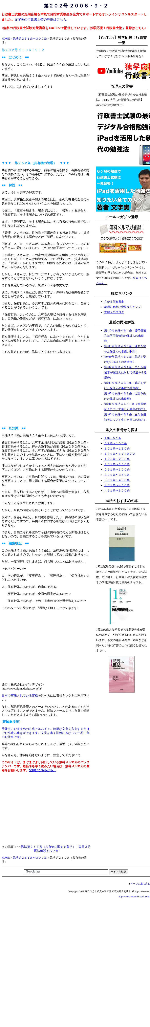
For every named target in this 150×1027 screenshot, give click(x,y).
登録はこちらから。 (42, 770)
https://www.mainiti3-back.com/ (134, 896)
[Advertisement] (46, 123)
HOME (6, 38)
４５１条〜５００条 (117, 490)
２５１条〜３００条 (117, 469)
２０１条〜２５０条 (117, 464)
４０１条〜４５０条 (117, 485)
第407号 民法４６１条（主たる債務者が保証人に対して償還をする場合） (125, 372)
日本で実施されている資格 (20, 695)
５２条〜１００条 (115, 443)
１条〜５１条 (112, 438)
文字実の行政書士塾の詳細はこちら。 (42, 19)
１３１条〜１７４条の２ (119, 453)
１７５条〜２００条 (117, 459)
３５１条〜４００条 (117, 480)
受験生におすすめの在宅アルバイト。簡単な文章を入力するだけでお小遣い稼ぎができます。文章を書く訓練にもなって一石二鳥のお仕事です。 (45, 733)
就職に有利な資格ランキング (122, 306)
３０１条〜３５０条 (117, 474)
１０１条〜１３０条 (117, 448)
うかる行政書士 (114, 301)
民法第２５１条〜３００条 (30, 38)
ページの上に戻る (140, 883)
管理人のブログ (114, 312)
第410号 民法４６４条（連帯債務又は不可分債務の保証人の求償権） (125, 336)
